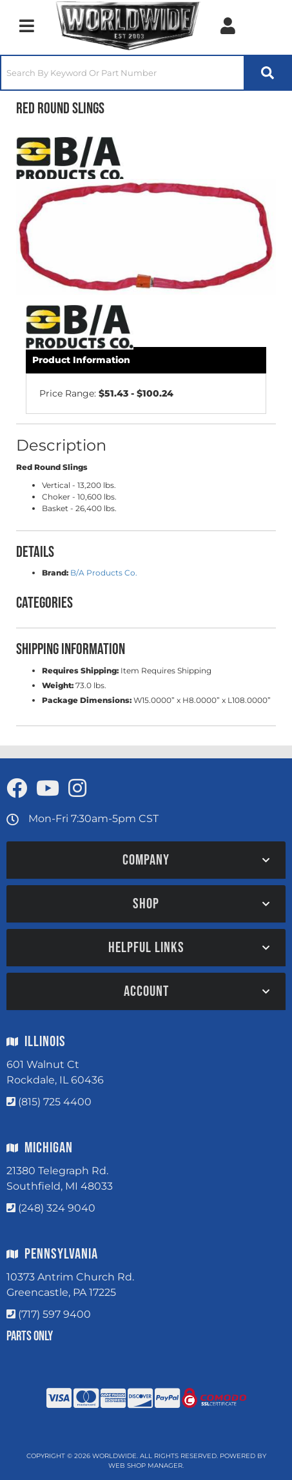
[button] (146, 73)
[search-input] (122, 72)
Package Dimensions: (86, 700)
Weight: (57, 685)
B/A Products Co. (103, 572)
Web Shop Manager (145, 1465)
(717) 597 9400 (54, 1314)
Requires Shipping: (80, 670)
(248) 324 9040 (56, 1208)
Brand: (55, 572)
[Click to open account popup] (228, 26)
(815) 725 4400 (55, 1102)
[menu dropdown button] (26, 26)
